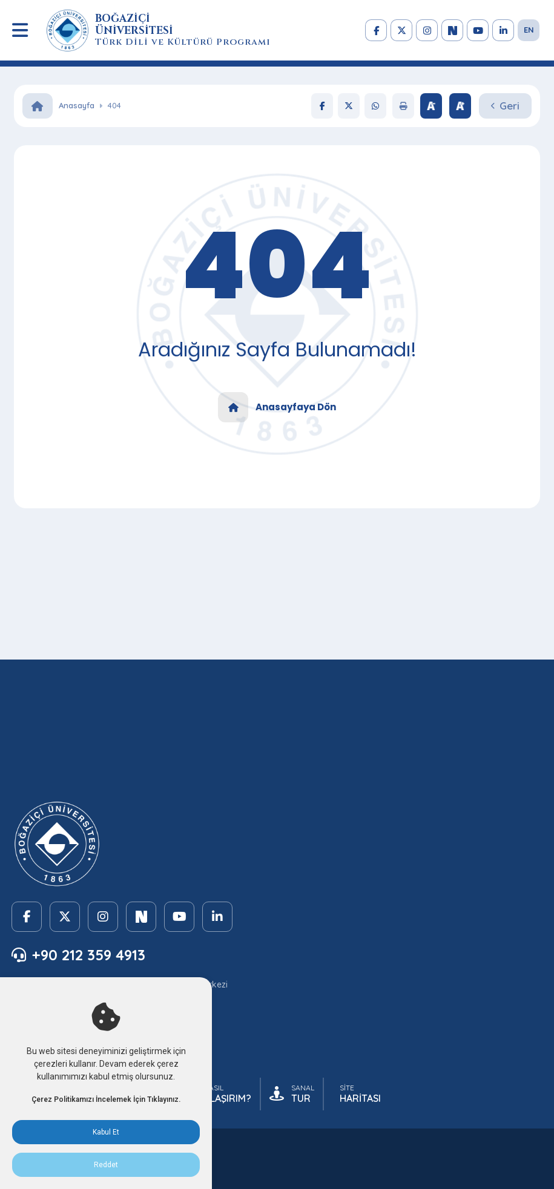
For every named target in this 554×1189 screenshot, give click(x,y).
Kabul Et (106, 1132)
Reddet (106, 1165)
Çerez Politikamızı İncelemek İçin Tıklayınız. (105, 1099)
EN (529, 29)
